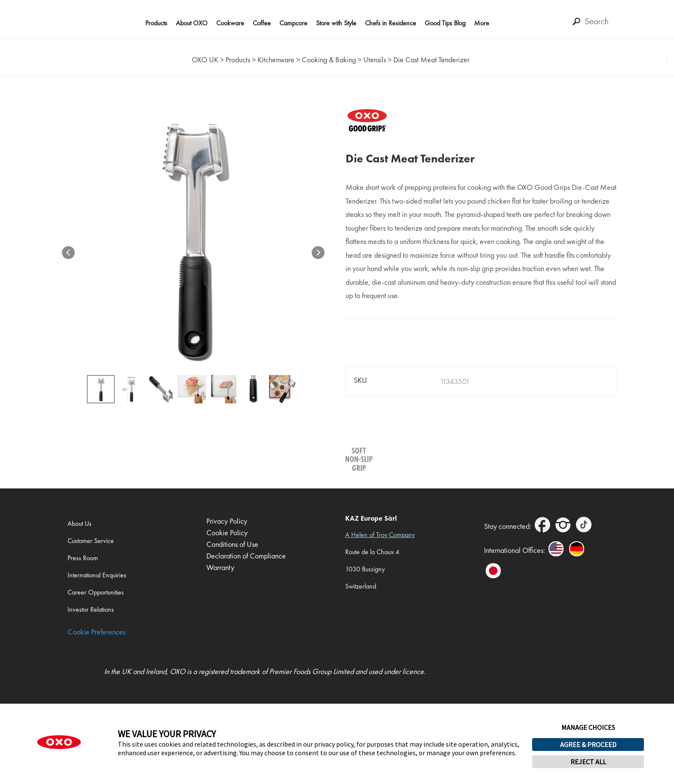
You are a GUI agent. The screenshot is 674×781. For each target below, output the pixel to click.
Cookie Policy (227, 532)
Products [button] (156, 22)
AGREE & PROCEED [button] (588, 744)
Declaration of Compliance (246, 556)
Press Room (82, 557)
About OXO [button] (192, 22)
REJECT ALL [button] (588, 761)
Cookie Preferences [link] (96, 632)
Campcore (293, 22)
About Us (79, 523)
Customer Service (90, 540)
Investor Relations (90, 609)
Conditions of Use (232, 544)
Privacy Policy (226, 521)
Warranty (220, 567)
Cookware (230, 22)
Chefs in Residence (390, 22)
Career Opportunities (95, 592)
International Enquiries (96, 575)
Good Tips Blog (445, 22)
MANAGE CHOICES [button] (588, 727)
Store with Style (336, 22)
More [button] (481, 22)
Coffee (262, 22)
